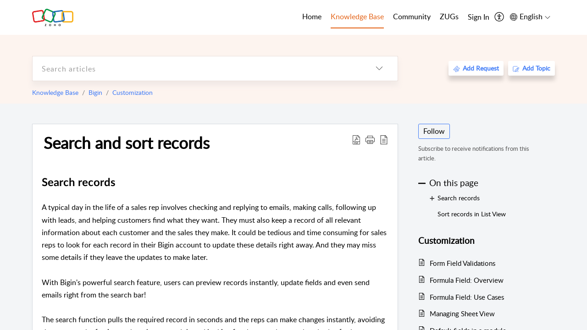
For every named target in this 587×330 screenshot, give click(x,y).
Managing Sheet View (462, 313)
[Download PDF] (356, 139)
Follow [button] (434, 131)
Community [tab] (412, 16)
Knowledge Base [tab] (357, 16)
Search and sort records (127, 142)
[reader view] (383, 139)
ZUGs (449, 16)
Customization (132, 92)
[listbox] (379, 68)
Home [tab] (311, 16)
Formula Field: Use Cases (467, 297)
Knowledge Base (55, 92)
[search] (197, 68)
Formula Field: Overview (467, 280)
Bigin (95, 92)
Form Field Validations (462, 263)
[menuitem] (478, 17)
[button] (370, 139)
